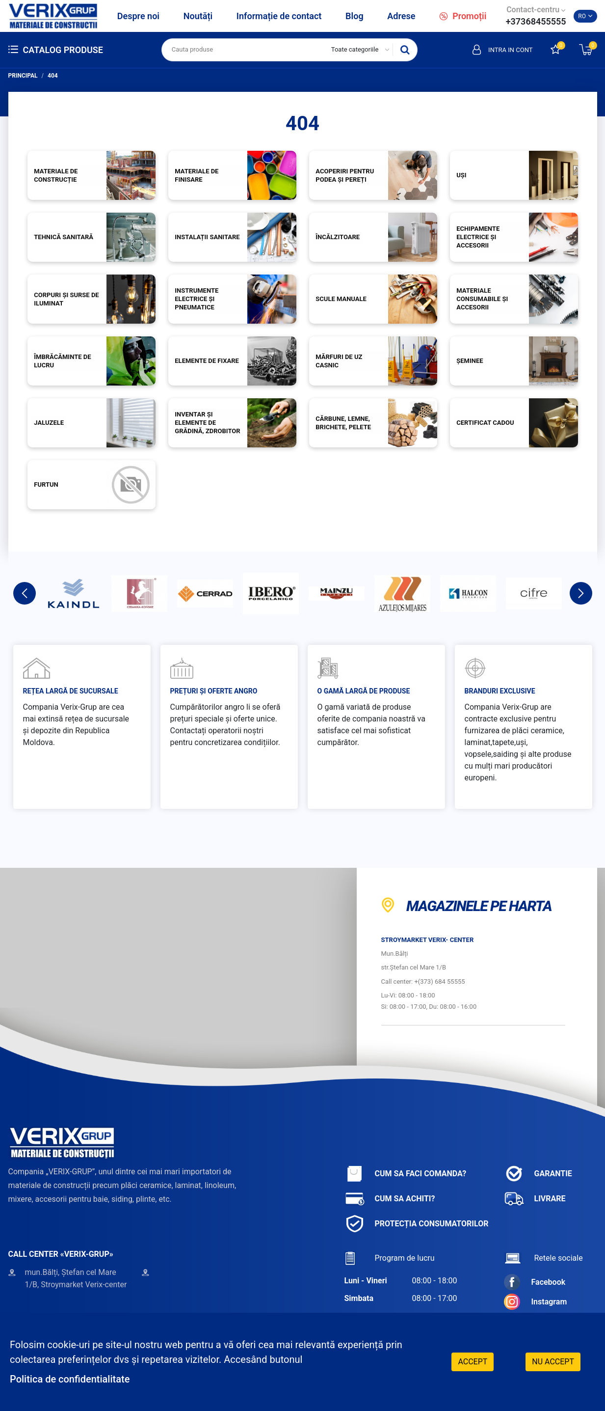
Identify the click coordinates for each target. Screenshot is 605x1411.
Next (581, 593)
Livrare (535, 1198)
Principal (23, 75)
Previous (24, 593)
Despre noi (138, 16)
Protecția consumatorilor (416, 1223)
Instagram (535, 1302)
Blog (354, 16)
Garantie (538, 1173)
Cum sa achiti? (389, 1198)
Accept (472, 1361)
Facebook (535, 1282)
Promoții (462, 16)
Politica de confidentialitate (70, 1379)
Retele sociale (543, 1258)
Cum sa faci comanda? (405, 1173)
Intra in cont (502, 50)
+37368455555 (536, 21)
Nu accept (553, 1361)
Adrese (401, 16)
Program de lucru (389, 1258)
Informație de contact (279, 16)
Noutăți (198, 16)
